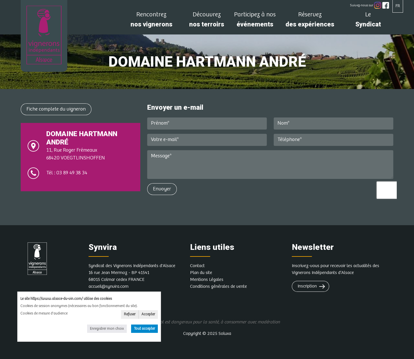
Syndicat (368, 21)
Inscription (307, 286)
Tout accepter (144, 329)
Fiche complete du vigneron (56, 109)
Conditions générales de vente (218, 286)
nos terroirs (206, 21)
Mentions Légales (206, 279)
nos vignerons (151, 21)
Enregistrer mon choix (107, 329)
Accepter (148, 314)
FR (398, 5)
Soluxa (224, 333)
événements (255, 21)
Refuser (129, 314)
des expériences (309, 21)
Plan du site (201, 272)
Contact (197, 265)
